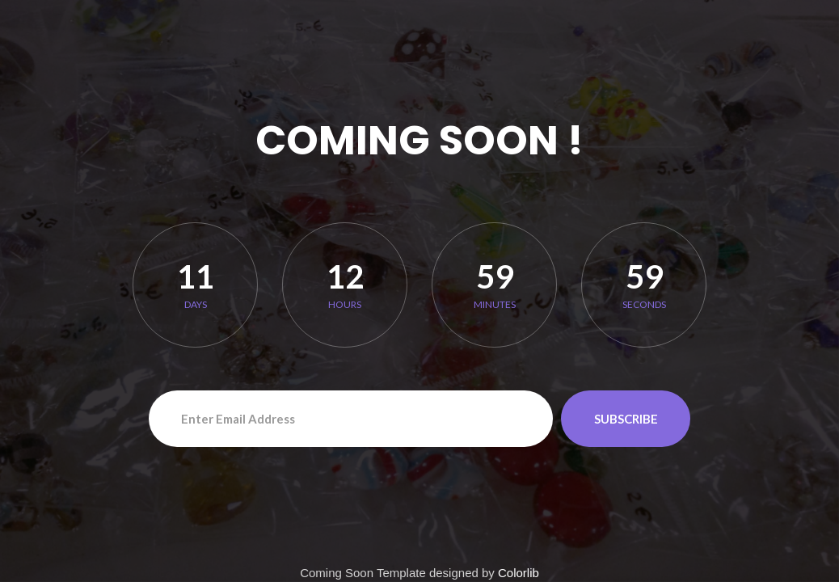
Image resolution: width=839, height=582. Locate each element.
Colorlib (518, 573)
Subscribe (626, 418)
